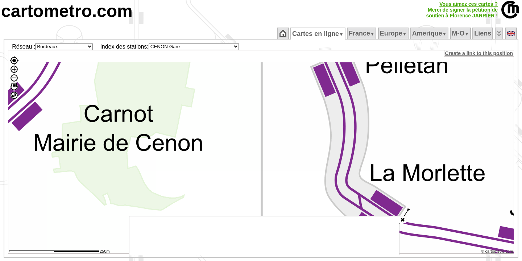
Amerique (430, 33)
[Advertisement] (264, 235)
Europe (393, 33)
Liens (483, 33)
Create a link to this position (479, 53)
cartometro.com (67, 11)
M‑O (460, 33)
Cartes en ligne (318, 33)
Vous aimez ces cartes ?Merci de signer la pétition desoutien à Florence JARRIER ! (462, 9)
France (362, 33)
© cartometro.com (498, 252)
